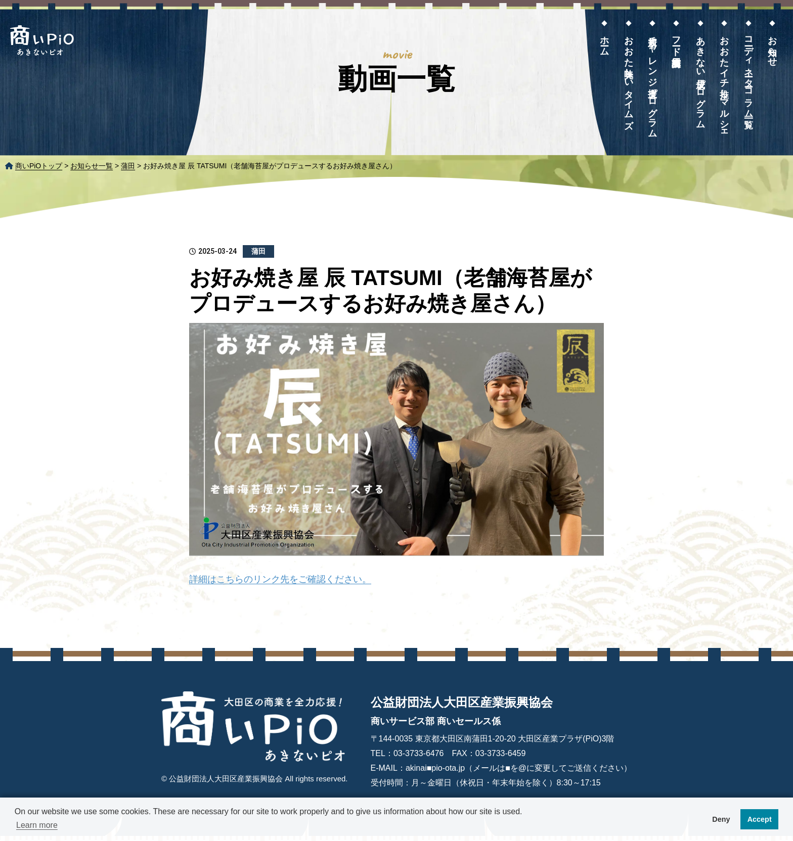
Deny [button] (721, 819)
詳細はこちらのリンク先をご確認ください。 (280, 579)
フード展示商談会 (676, 40)
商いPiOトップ (38, 166)
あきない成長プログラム (700, 77)
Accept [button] (759, 819)
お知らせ (772, 46)
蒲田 (128, 166)
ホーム (604, 40)
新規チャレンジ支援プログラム (652, 81)
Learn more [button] (37, 825)
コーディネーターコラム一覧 (748, 71)
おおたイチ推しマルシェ (724, 82)
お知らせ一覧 (91, 166)
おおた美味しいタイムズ (629, 77)
